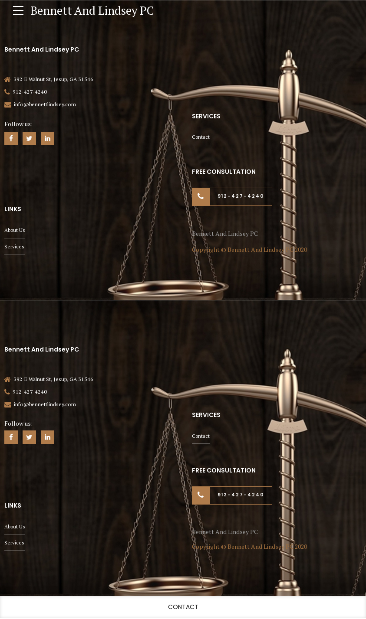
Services (14, 246)
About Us (15, 229)
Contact (201, 136)
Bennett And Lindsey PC (96, 10)
